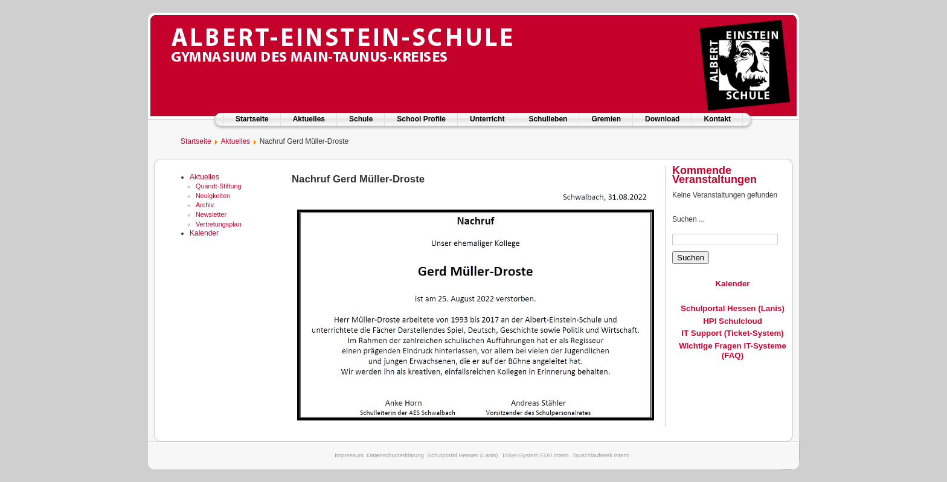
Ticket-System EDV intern (534, 455)
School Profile (421, 119)
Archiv (205, 204)
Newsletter (211, 214)
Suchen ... (688, 219)
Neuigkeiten (213, 195)
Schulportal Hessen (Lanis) (733, 308)
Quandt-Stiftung (219, 186)
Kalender (204, 233)
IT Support (701, 333)
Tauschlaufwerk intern (600, 455)
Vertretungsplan (219, 224)
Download (662, 119)
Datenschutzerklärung (395, 455)
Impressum (349, 455)
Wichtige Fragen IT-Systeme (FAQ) (732, 350)
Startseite (252, 119)
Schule (361, 119)
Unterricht (487, 119)
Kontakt (717, 119)
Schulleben (547, 119)
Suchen (690, 257)
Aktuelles (309, 119)
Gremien (606, 119)
